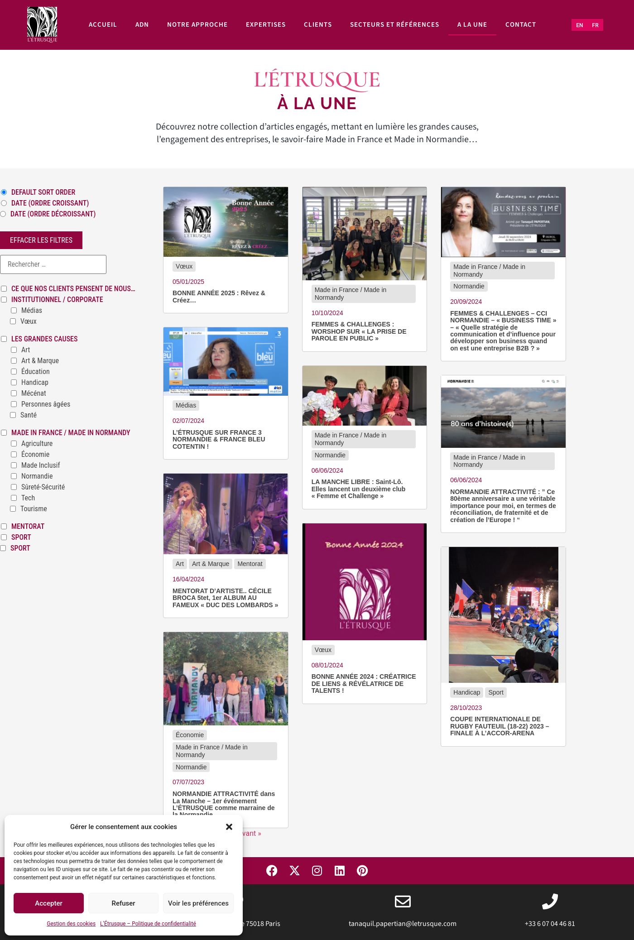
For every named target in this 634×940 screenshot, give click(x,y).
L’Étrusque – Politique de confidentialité (148, 924)
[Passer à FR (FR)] (595, 25)
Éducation (35, 371)
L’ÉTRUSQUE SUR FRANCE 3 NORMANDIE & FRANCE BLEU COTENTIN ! (219, 439)
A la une (472, 24)
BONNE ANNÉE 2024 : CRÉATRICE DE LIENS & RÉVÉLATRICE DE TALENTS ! (364, 683)
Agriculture (37, 443)
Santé (28, 415)
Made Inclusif (40, 465)
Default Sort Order (43, 192)
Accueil (103, 24)
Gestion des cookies (71, 924)
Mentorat (27, 526)
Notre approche (197, 24)
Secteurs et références (394, 24)
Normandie (37, 476)
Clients (318, 24)
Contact (520, 24)
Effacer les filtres (41, 240)
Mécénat (33, 393)
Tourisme (33, 509)
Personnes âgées (45, 404)
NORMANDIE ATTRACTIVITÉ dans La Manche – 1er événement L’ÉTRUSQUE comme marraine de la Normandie (224, 804)
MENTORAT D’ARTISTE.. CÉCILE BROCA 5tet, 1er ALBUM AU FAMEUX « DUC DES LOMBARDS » (225, 598)
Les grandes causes (44, 339)
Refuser (123, 903)
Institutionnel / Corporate (57, 299)
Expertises (266, 24)
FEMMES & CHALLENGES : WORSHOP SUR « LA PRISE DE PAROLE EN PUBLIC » (359, 331)
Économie (35, 454)
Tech (28, 498)
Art (25, 350)
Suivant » (246, 833)
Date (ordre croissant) (50, 203)
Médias (31, 310)
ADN (142, 24)
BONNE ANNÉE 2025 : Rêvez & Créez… (219, 296)
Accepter (48, 903)
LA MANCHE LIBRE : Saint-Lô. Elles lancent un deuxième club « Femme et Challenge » (359, 489)
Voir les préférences (198, 903)
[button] (229, 826)
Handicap (34, 382)
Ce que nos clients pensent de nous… (73, 289)
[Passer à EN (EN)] (579, 25)
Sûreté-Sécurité (43, 487)
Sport (21, 537)
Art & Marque (40, 360)
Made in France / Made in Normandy (70, 432)
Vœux (28, 321)
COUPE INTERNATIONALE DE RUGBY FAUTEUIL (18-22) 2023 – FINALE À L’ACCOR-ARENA (499, 726)
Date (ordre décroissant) (53, 214)
